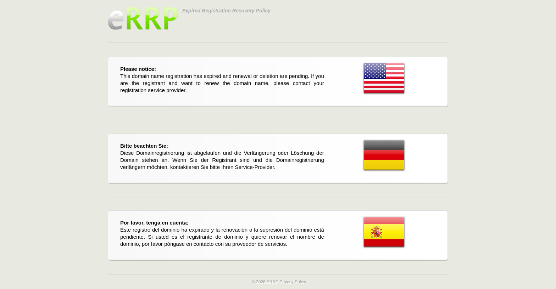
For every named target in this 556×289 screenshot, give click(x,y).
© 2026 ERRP (265, 281)
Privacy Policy (292, 281)
